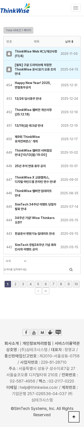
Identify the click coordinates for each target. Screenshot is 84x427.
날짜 (69, 41)
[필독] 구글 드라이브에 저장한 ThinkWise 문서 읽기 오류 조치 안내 (35, 69)
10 (76, 284)
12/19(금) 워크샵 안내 (29, 125)
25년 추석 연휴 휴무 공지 (30, 166)
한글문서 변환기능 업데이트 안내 (34, 233)
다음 (38, 291)
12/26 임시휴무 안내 (28, 98)
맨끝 (46, 291)
